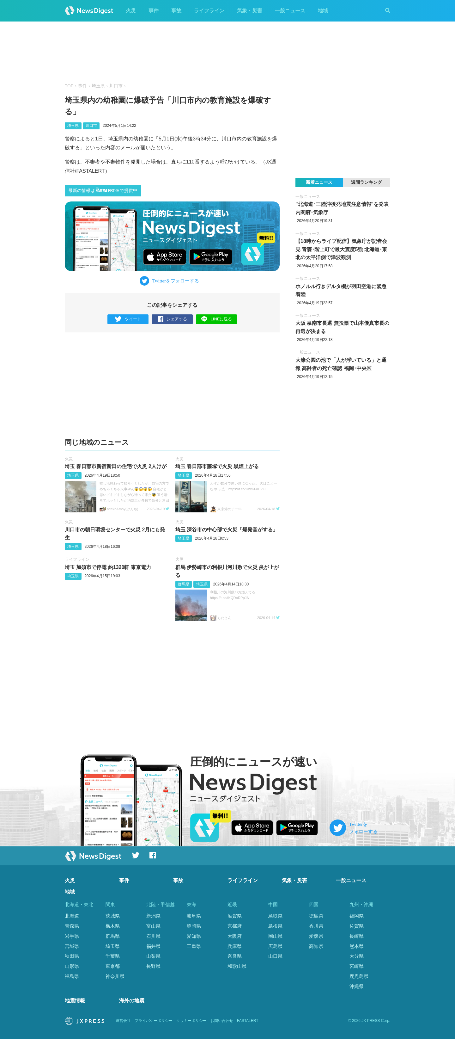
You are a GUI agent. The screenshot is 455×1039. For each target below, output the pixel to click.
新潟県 (153, 915)
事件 (154, 10)
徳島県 (316, 915)
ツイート (128, 319)
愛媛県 (316, 936)
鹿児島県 (358, 976)
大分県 (356, 956)
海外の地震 (131, 1000)
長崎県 (356, 936)
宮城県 (72, 946)
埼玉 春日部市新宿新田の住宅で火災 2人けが (116, 466)
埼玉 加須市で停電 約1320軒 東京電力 (108, 567)
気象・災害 (249, 10)
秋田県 (72, 956)
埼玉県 (98, 85)
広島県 (275, 946)
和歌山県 (237, 966)
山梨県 (153, 956)
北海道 (72, 915)
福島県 (72, 976)
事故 (176, 10)
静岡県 (194, 926)
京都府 (235, 926)
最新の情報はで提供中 (102, 190)
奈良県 (235, 956)
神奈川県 (115, 976)
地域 (323, 10)
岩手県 (72, 936)
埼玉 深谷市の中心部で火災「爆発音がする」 (226, 529)
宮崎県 (356, 966)
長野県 (153, 966)
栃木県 (113, 926)
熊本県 (356, 946)
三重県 (194, 946)
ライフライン (209, 10)
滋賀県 (235, 915)
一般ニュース (290, 10)
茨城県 (113, 915)
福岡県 (356, 915)
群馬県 (183, 584)
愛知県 (194, 936)
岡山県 (275, 936)
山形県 (72, 966)
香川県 (316, 926)
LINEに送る (216, 319)
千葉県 (113, 956)
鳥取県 (275, 915)
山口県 (275, 956)
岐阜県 (194, 915)
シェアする (172, 319)
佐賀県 (356, 926)
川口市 (116, 85)
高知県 (316, 946)
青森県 (72, 926)
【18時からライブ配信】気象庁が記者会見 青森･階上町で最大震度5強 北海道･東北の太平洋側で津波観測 (341, 249)
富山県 (153, 926)
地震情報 (75, 1000)
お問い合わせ (221, 1020)
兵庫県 (235, 946)
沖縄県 (356, 986)
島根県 (275, 926)
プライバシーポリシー (154, 1020)
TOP (69, 85)
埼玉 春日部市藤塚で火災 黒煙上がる (217, 466)
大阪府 (235, 936)
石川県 (153, 936)
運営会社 (123, 1020)
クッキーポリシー (191, 1020)
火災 (131, 10)
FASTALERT (247, 1020)
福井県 (153, 946)
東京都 (113, 966)
